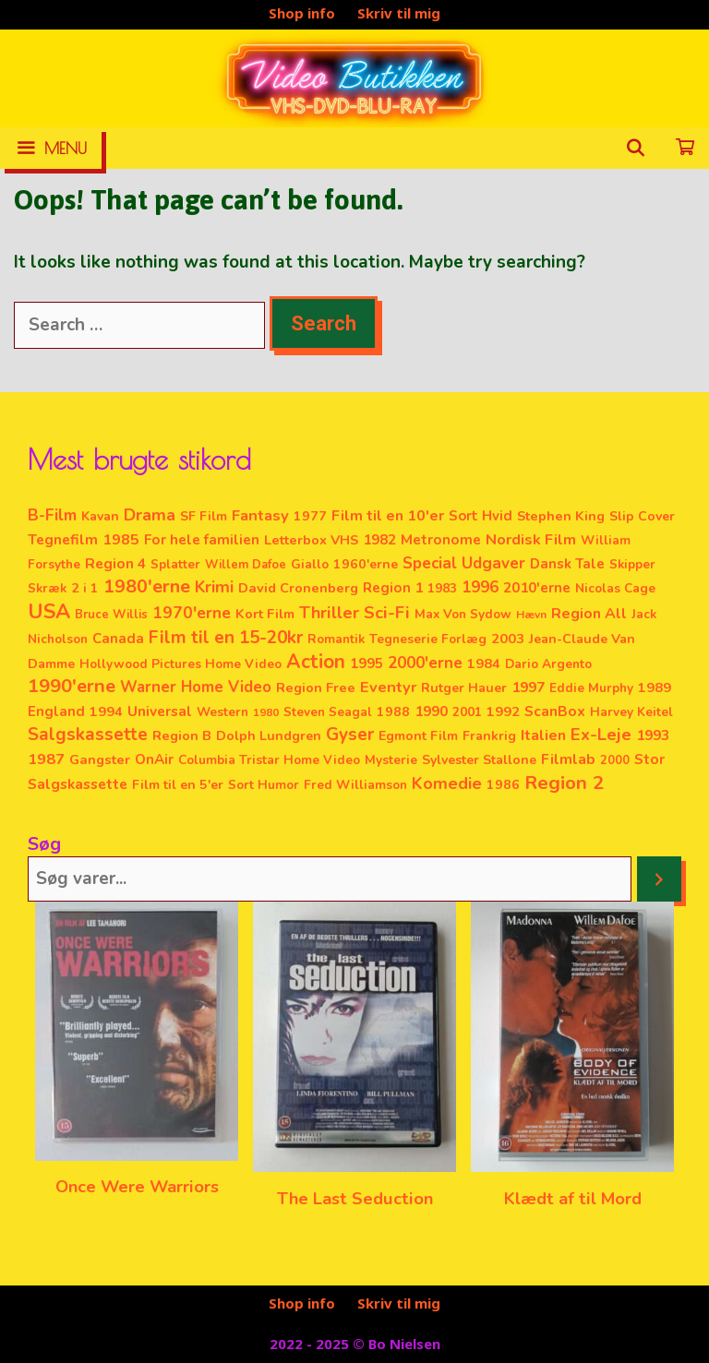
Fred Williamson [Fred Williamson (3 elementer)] (355, 785)
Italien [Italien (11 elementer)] (543, 735)
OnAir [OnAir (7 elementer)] (154, 759)
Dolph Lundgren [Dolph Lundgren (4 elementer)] (268, 736)
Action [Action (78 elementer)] (315, 662)
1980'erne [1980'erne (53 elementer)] (146, 586)
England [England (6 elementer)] (56, 711)
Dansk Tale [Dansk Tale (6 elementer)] (567, 564)
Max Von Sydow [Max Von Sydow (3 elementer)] (463, 614)
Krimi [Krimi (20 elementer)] (214, 587)
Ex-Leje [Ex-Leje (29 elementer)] (601, 735)
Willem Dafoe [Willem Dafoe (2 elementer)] (245, 564)
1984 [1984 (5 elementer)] (483, 663)
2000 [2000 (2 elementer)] (615, 760)
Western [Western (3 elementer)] (222, 712)
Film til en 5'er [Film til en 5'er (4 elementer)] (177, 785)
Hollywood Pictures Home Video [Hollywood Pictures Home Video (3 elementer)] (180, 664)
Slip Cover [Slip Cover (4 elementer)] (642, 516)
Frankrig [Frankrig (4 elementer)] (489, 736)
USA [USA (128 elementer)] (49, 612)
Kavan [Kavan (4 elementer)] (100, 516)
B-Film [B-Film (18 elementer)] (52, 515)
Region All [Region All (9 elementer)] (589, 614)
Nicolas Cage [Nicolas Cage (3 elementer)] (615, 588)
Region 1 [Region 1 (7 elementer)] (393, 588)
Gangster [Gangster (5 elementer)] (99, 759)
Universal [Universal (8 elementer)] (159, 711)
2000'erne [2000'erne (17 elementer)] (425, 663)
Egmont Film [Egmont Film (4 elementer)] (418, 736)
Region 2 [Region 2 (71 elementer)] (564, 782)
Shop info (302, 13)
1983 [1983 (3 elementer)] (442, 588)
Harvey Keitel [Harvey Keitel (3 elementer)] (631, 712)
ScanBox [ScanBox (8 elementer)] (554, 711)
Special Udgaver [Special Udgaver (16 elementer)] (464, 563)
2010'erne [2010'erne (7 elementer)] (537, 588)
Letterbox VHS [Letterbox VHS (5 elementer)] (311, 540)
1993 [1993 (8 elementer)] (652, 735)
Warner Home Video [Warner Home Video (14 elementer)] (195, 687)
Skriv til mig (398, 13)
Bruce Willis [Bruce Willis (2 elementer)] (111, 614)
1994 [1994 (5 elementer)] (106, 711)
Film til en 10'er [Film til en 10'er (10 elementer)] (387, 516)
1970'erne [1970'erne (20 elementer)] (191, 613)
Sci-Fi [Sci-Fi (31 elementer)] (387, 613)
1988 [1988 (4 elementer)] (393, 712)
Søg (44, 843)
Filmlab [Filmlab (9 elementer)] (568, 759)
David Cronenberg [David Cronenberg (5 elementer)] (298, 588)
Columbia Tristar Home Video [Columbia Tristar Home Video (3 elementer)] (269, 760)
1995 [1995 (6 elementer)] (366, 663)
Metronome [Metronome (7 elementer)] (441, 540)
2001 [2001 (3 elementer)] (467, 712)
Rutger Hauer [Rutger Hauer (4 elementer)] (464, 688)
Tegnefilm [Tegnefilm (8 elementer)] (63, 540)
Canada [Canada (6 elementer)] (118, 638)
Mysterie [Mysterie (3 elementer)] (391, 760)
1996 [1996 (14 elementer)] (480, 587)
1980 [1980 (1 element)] (266, 712)
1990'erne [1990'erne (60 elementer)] (71, 686)
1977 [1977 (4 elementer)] (310, 516)
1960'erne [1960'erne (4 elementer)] (365, 564)
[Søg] (659, 878)
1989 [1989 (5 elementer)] (654, 687)
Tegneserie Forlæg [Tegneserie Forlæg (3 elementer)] (428, 639)
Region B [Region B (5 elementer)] (181, 735)
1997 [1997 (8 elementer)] (528, 687)
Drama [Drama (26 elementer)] (149, 515)
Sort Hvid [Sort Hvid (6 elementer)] (480, 516)
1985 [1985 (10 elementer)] (120, 540)
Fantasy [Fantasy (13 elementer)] (260, 515)
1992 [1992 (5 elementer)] (503, 711)
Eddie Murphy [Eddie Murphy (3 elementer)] (591, 688)
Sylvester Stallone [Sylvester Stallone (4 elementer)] (479, 760)
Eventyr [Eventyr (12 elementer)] (388, 687)
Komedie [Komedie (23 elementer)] (447, 783)
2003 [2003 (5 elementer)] (507, 638)
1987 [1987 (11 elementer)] (46, 759)
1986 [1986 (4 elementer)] (503, 785)
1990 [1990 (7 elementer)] (431, 711)
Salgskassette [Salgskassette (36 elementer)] (88, 735)
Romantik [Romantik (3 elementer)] (336, 639)
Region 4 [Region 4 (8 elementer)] (115, 564)
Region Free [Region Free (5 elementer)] (315, 687)
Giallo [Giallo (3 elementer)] (310, 564)
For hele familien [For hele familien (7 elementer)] (201, 540)
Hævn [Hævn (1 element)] (531, 614)
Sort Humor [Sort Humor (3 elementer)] (263, 785)
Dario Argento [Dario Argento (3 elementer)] (548, 664)
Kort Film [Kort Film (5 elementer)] (264, 613)
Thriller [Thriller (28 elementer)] (329, 612)
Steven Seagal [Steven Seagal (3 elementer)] (327, 712)
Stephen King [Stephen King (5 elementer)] (561, 516)
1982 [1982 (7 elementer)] (379, 540)
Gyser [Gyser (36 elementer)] (350, 735)
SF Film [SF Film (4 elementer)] (203, 516)
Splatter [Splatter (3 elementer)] (175, 564)
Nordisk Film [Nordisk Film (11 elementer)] (531, 540)
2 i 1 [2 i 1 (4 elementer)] (85, 588)
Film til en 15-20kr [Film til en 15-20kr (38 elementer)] (226, 638)
